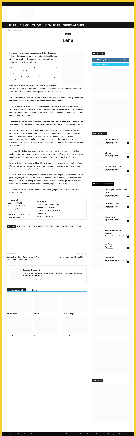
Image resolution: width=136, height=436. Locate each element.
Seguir (125, 60)
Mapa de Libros (67, 4)
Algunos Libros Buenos (112, 142)
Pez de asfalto (66, 336)
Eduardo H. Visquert (63, 46)
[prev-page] (8, 340)
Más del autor (32, 290)
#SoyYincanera (15, 74)
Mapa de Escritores (79, 4)
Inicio (9, 30)
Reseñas (12, 25)
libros (57, 226)
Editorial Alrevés (38, 226)
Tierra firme (110, 217)
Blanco (36, 314)
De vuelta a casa (112, 203)
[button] (126, 25)
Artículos (36, 25)
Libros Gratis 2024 (92, 4)
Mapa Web (95, 434)
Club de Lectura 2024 (83, 434)
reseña (72, 226)
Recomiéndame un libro (73, 25)
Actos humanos (12, 314)
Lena (46, 226)
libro (52, 226)
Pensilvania (110, 257)
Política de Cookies (123, 434)
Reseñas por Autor (43, 4)
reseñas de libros (13, 229)
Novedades (24, 25)
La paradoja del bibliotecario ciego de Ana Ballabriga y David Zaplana (23, 258)
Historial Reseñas (52, 25)
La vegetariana (12, 336)
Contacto (103, 434)
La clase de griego (68, 314)
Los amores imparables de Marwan (73, 257)
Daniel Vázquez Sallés (23, 226)
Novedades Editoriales (29, 4)
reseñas (79, 226)
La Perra (108, 244)
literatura (64, 226)
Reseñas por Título (56, 4)
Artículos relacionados (17, 290)
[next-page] (12, 340)
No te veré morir (39, 336)
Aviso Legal (111, 434)
